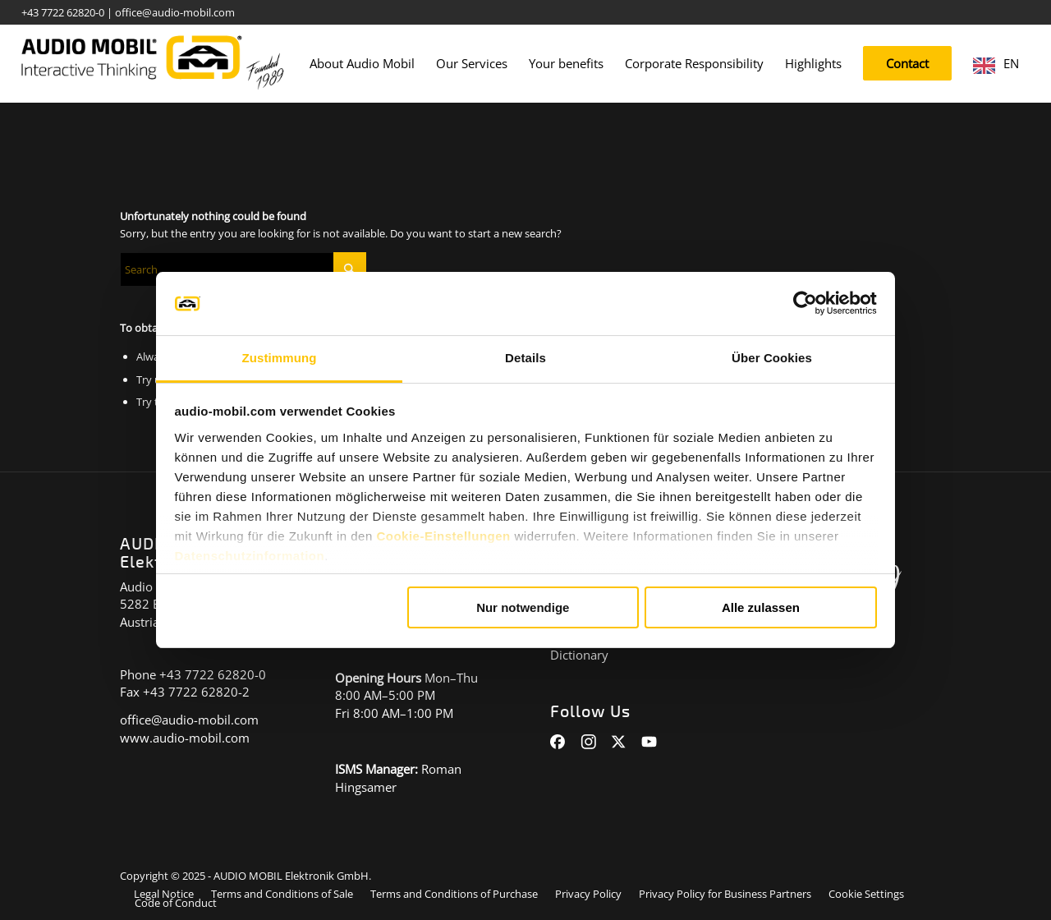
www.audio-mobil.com (185, 737)
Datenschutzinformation (250, 556)
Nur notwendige (522, 607)
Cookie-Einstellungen (443, 536)
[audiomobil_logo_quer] (153, 57)
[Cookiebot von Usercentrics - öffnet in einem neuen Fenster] (805, 304)
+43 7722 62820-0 (62, 12)
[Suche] (243, 269)
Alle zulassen (761, 607)
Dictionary (579, 654)
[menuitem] (362, 64)
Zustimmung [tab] (279, 358)
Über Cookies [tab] (772, 358)
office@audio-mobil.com (175, 12)
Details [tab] (525, 358)
